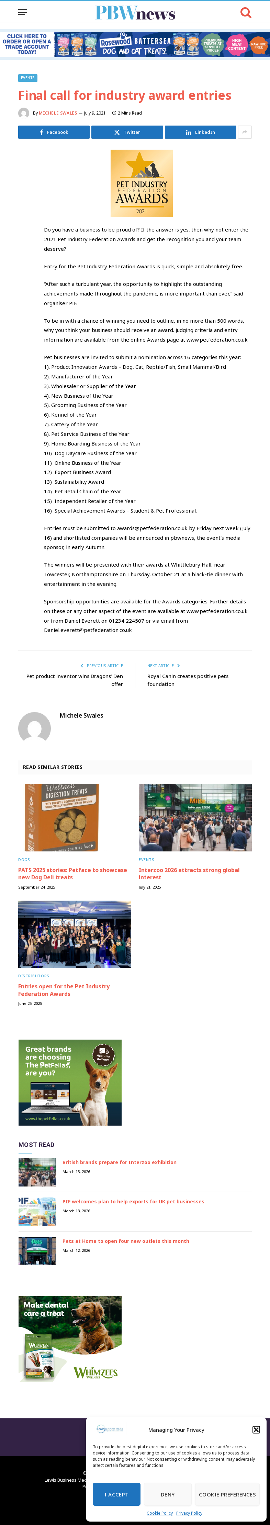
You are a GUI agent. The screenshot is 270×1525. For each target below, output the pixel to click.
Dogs (24, 859)
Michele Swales (58, 113)
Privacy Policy (189, 1513)
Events (28, 78)
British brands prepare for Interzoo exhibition (120, 1162)
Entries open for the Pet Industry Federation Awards (64, 989)
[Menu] (22, 12)
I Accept (116, 1494)
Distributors (33, 975)
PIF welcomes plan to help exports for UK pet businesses (133, 1201)
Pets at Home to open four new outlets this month (126, 1240)
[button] (256, 1429)
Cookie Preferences (227, 1494)
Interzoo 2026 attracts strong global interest (189, 873)
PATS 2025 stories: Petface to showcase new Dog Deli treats (72, 873)
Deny (168, 1494)
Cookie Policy (160, 1513)
